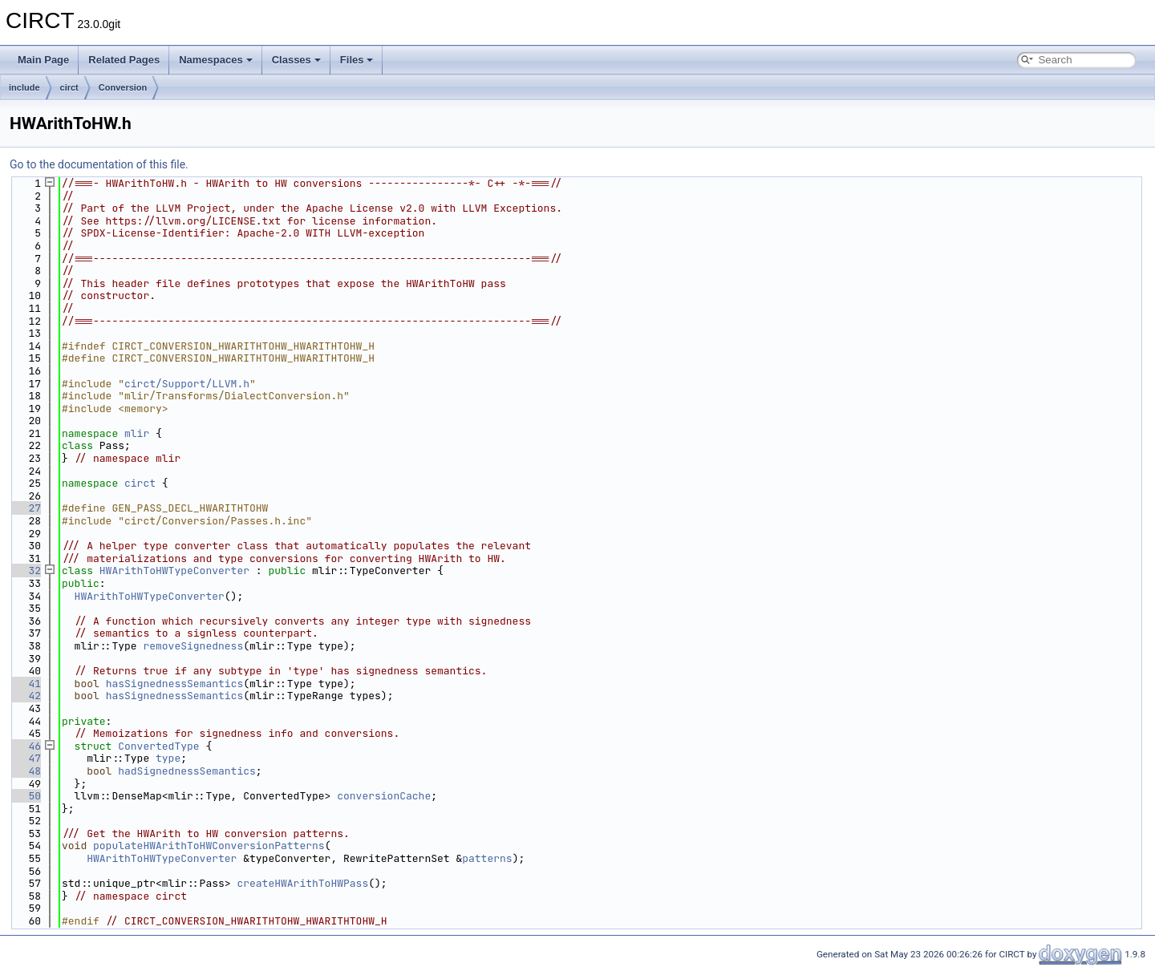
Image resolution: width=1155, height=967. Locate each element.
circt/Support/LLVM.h (186, 383)
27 (25, 508)
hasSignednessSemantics (175, 683)
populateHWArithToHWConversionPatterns (209, 845)
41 (25, 683)
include (24, 87)
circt (69, 87)
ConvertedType (158, 746)
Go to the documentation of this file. (99, 164)
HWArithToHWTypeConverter (174, 570)
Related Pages (124, 60)
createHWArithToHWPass (302, 883)
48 (25, 771)
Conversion (123, 87)
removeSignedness (193, 646)
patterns (487, 858)
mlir (136, 433)
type (168, 758)
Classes (296, 60)
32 (25, 570)
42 (25, 695)
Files (357, 60)
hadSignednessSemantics (187, 771)
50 (25, 796)
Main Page (43, 60)
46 (25, 746)
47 (25, 758)
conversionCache (384, 796)
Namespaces (216, 60)
